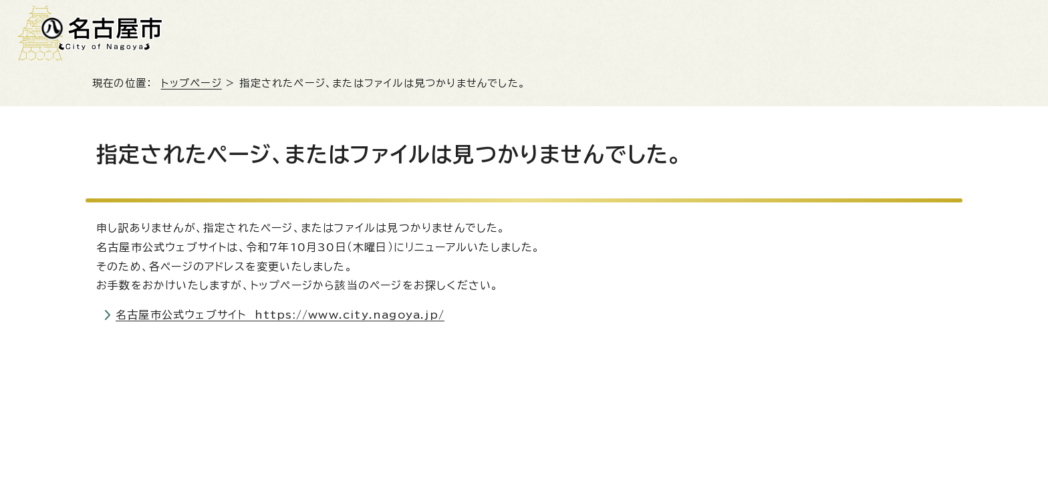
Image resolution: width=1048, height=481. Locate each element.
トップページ (191, 83)
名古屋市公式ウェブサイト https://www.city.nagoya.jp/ (280, 314)
